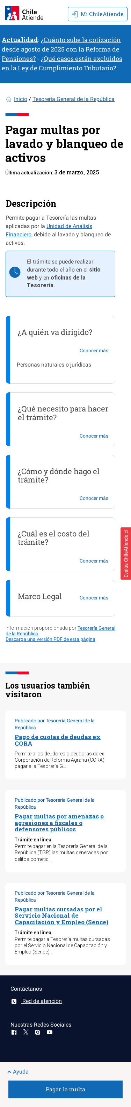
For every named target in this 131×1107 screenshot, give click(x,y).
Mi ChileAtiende (98, 13)
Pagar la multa (66, 1089)
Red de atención (36, 1001)
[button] (126, 553)
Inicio (20, 99)
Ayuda (17, 1071)
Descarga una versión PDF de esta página (50, 639)
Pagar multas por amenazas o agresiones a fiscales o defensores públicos (59, 822)
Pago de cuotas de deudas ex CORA (58, 740)
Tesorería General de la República (73, 99)
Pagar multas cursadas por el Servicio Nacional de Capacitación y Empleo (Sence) (61, 915)
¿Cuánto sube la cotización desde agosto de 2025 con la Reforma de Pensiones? (61, 49)
